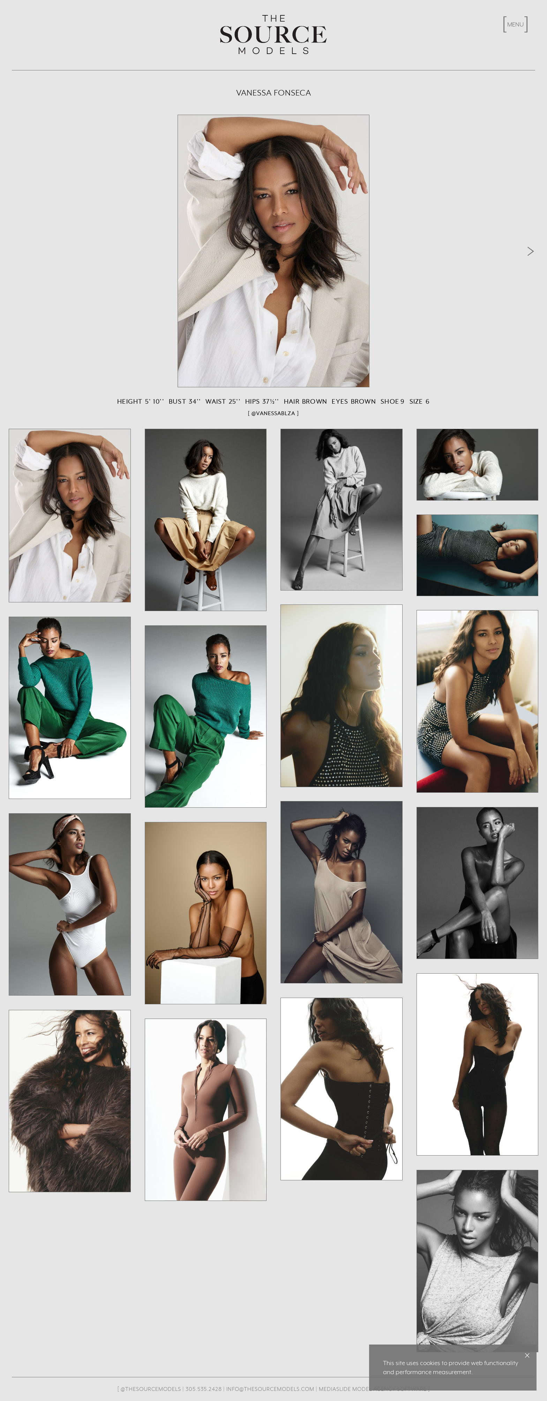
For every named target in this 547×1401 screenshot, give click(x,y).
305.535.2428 (204, 1389)
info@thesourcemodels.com (270, 1389)
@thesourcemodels (151, 1389)
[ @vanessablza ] (273, 413)
